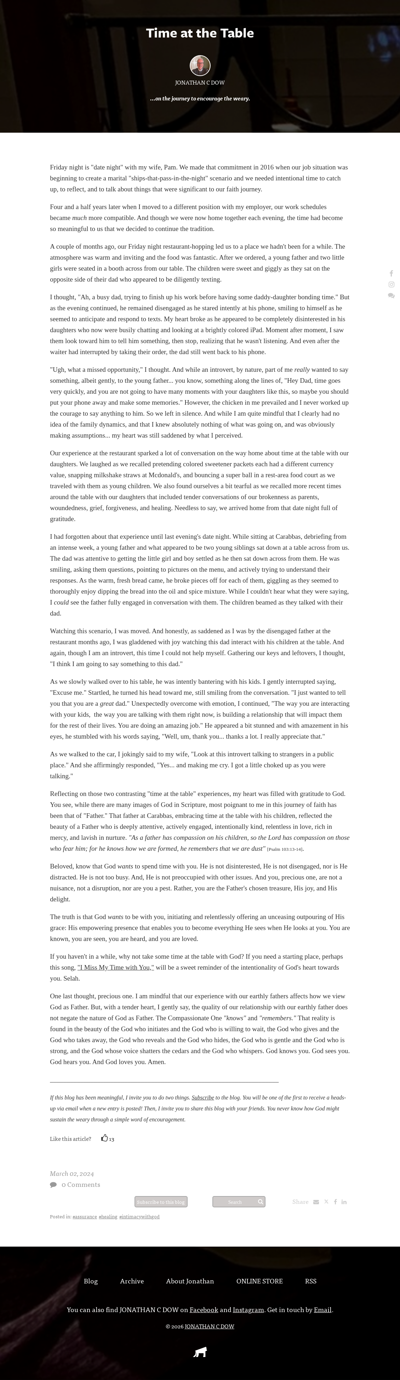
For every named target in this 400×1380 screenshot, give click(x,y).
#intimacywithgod (139, 1216)
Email (323, 1309)
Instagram (248, 1309)
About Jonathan (190, 1280)
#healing (108, 1216)
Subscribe (203, 1098)
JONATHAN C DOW (200, 82)
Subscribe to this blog (161, 1202)
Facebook (204, 1309)
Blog (91, 1280)
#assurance (85, 1216)
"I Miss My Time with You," (116, 967)
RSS (310, 1280)
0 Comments (81, 1183)
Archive (132, 1280)
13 (107, 1138)
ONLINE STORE (259, 1280)
